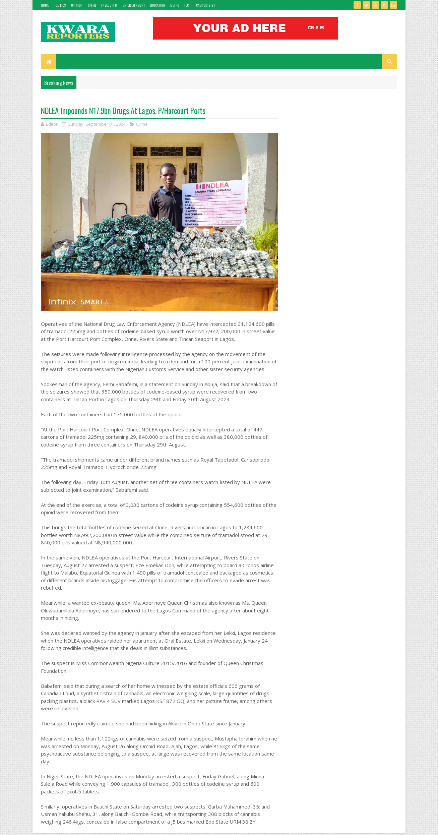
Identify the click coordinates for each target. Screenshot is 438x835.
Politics (60, 5)
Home (45, 5)
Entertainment (134, 5)
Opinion (77, 5)
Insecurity (109, 5)
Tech (187, 5)
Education (157, 5)
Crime (92, 5)
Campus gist (205, 5)
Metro (174, 5)
